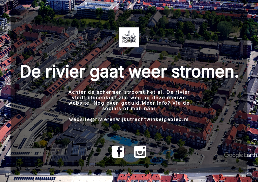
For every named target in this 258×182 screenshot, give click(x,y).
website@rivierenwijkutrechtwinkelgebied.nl (129, 119)
